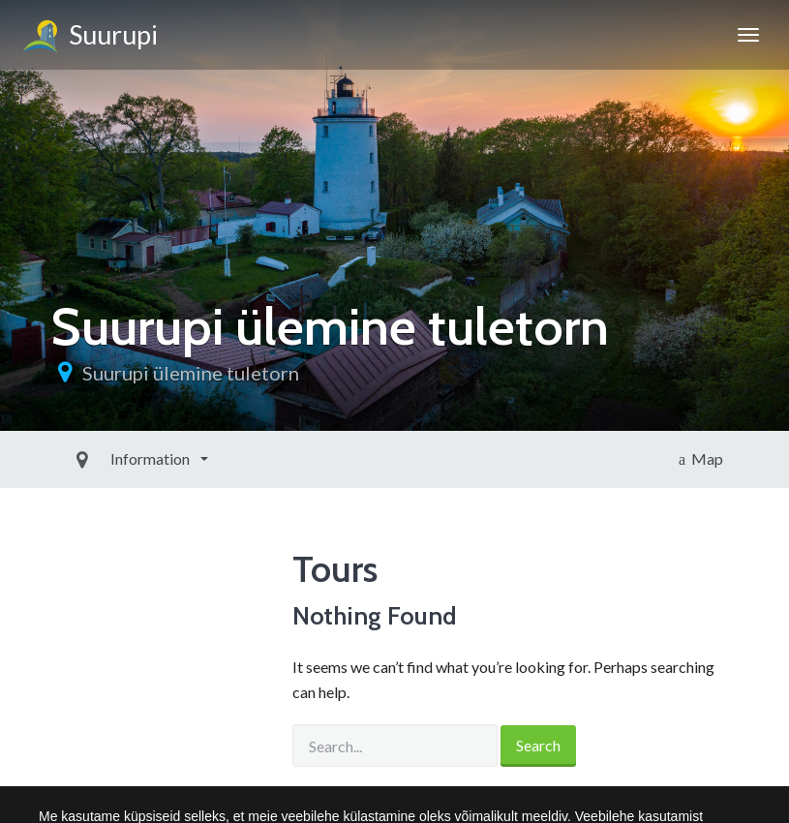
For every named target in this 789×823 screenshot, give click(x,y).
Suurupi (88, 37)
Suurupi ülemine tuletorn (190, 372)
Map (701, 458)
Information (107, 458)
